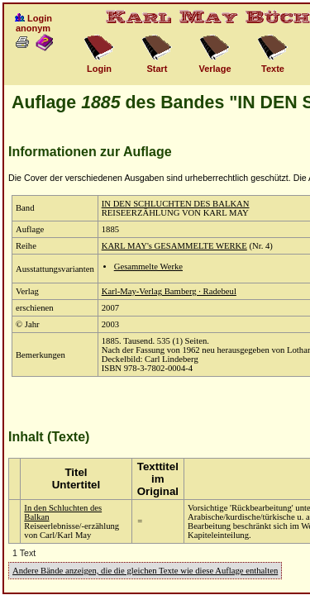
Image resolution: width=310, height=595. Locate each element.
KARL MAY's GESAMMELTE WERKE (174, 245)
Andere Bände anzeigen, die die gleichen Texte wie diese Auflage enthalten (145, 570)
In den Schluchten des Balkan (63, 512)
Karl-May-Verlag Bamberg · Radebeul (169, 291)
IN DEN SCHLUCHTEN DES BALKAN (176, 203)
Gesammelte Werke (148, 266)
